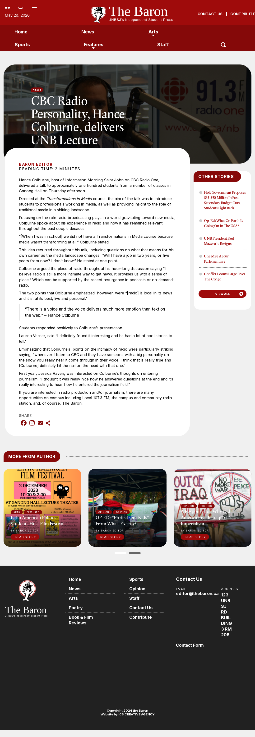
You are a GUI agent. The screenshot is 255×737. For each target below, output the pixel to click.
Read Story (25, 537)
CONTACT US (210, 14)
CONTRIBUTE (242, 14)
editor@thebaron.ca (197, 593)
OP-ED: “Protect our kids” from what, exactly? (122, 520)
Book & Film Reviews (81, 620)
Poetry (76, 607)
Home (20, 32)
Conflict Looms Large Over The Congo (224, 276)
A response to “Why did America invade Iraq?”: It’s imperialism (206, 517)
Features (93, 44)
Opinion (138, 588)
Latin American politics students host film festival (38, 520)
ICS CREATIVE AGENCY (136, 714)
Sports (22, 44)
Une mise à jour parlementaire (216, 258)
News (87, 32)
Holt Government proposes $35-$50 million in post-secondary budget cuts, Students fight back (225, 200)
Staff (163, 44)
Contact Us (141, 607)
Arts (153, 32)
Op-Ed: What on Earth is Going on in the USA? (223, 223)
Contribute (141, 617)
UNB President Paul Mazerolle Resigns (219, 241)
